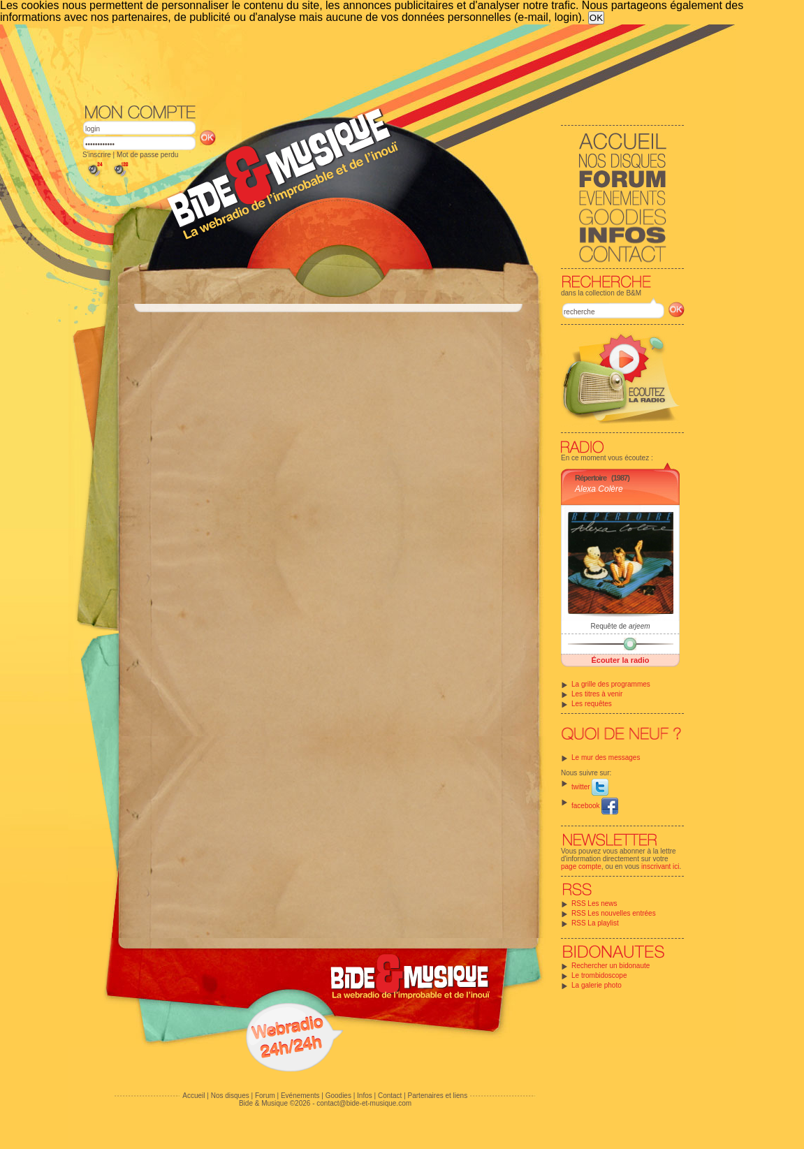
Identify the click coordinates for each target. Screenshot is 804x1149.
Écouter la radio (620, 660)
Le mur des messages (605, 757)
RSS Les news (594, 903)
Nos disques (230, 1095)
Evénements (300, 1095)
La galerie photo (596, 985)
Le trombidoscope (599, 975)
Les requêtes (591, 704)
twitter (589, 787)
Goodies (338, 1095)
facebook (594, 806)
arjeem (639, 626)
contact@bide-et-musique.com (363, 1103)
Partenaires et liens (438, 1095)
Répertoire (590, 478)
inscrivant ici (660, 866)
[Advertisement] (383, 62)
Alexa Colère (599, 489)
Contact (390, 1095)
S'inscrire (96, 155)
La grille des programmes (610, 684)
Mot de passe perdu (147, 155)
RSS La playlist (595, 923)
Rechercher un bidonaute (610, 965)
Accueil (193, 1095)
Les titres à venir (596, 694)
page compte (581, 866)
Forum (265, 1095)
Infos (364, 1095)
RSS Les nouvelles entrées (613, 913)
